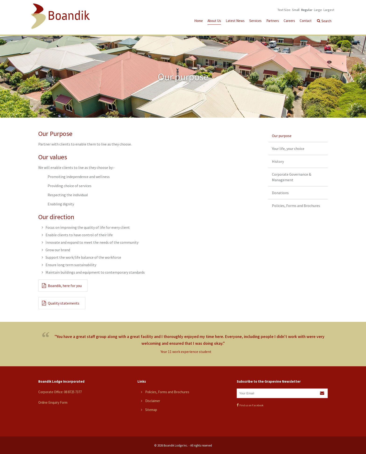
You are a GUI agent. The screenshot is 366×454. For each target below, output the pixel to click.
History (278, 161)
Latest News (235, 20)
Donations (280, 192)
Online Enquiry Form (52, 402)
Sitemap (151, 409)
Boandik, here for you (65, 285)
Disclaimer (152, 401)
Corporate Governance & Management (291, 177)
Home (198, 20)
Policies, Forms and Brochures (296, 205)
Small (295, 10)
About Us (214, 20)
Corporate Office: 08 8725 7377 (60, 392)
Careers (289, 20)
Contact (306, 20)
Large (318, 10)
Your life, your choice (288, 148)
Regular (306, 10)
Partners (272, 20)
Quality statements (63, 303)
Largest (329, 10)
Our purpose (282, 135)
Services (255, 20)
